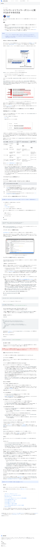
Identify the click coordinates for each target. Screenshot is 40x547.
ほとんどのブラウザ (20, 476)
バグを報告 (2, 542)
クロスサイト (10, 331)
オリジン (6, 117)
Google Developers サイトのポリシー (16, 514)
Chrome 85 (10, 388)
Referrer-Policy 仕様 (8, 506)
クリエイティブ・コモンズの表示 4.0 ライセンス (18, 513)
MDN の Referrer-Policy (8, 496)
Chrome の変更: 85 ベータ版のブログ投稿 (11, 503)
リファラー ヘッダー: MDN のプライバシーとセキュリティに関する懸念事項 (15, 498)
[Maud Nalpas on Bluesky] (9, 17)
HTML (5, 205)
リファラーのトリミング (11, 271)
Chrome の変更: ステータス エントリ (10, 502)
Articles (2, 3)
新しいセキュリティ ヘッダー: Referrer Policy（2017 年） (13, 495)
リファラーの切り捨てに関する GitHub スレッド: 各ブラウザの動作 (14, 505)
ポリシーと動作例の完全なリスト (11, 163)
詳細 (8, 332)
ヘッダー (32, 43)
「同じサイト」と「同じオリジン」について (11, 493)
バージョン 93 (8, 187)
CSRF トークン (10, 424)
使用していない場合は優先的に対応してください (26, 279)
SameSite (24, 424)
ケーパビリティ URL (9, 105)
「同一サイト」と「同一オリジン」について (24, 34)
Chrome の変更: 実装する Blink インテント (11, 499)
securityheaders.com (6, 232)
